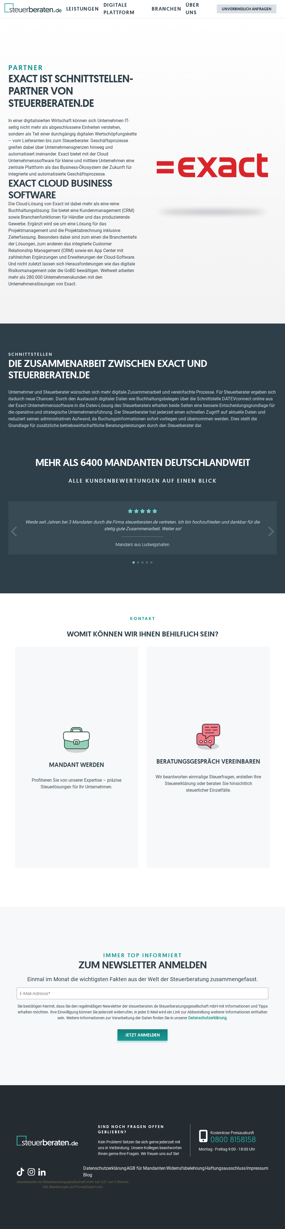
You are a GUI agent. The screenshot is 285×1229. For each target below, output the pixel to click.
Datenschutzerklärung (207, 1018)
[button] (14, 531)
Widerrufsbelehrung (185, 1168)
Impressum (257, 1168)
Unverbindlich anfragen (246, 8)
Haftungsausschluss (225, 1168)
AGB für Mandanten (146, 1168)
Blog (87, 1175)
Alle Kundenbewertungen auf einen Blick (142, 480)
